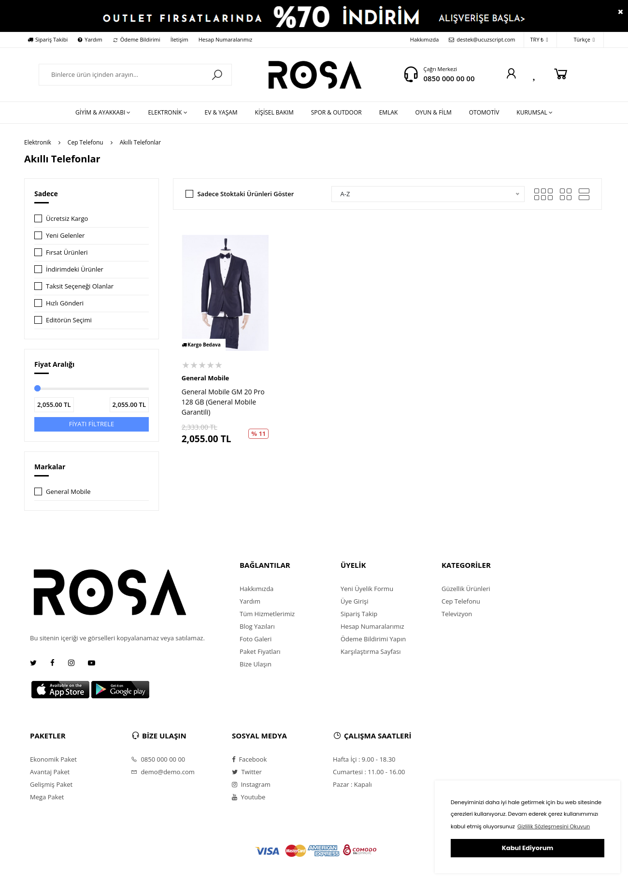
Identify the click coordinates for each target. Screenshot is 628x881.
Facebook (249, 759)
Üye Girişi (354, 601)
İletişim (179, 39)
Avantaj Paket (50, 772)
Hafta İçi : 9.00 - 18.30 (364, 759)
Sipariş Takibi (48, 39)
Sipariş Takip (359, 614)
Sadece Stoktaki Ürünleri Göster (245, 193)
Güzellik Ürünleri (466, 588)
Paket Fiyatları (260, 651)
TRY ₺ (539, 40)
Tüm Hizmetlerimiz (267, 614)
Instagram (251, 784)
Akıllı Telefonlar (140, 142)
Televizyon (457, 614)
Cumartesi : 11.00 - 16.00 (369, 772)
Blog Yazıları (257, 626)
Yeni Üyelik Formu (367, 588)
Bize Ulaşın (255, 664)
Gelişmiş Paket (51, 784)
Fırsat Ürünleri (67, 252)
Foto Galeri (255, 639)
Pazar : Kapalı (352, 784)
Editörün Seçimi (69, 320)
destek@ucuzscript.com (482, 39)
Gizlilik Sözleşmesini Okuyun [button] (553, 826)
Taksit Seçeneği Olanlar (80, 286)
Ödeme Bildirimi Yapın (373, 639)
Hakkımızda (424, 39)
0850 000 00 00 (448, 78)
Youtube (248, 797)
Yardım (90, 39)
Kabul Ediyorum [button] (527, 847)
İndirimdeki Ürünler (74, 269)
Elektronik (37, 142)
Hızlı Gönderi (65, 303)
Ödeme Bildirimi (136, 39)
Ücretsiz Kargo (67, 218)
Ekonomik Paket (53, 759)
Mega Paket (47, 797)
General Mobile (68, 491)
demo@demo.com (163, 772)
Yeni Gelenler (65, 235)
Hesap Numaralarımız (225, 39)
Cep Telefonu (85, 142)
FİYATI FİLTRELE (91, 423)
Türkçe (579, 40)
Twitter (247, 772)
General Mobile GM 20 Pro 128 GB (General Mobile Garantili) (223, 402)
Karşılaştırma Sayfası (370, 651)
